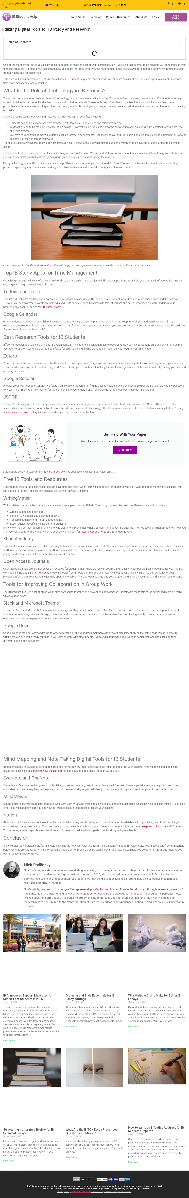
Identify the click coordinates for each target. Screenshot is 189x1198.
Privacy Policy (64, 1191)
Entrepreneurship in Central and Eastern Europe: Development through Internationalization (126, 889)
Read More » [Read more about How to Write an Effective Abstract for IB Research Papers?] (134, 1162)
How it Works (77, 17)
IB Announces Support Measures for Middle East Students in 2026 (28, 997)
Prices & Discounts (118, 17)
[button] (181, 42)
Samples (95, 17)
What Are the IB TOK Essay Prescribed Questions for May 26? (92, 1131)
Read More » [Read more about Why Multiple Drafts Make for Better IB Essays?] (134, 1026)
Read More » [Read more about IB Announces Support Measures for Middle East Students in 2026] (9, 1040)
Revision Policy (112, 1191)
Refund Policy (125, 1191)
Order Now (125, 449)
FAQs (155, 17)
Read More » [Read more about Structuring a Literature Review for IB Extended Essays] (9, 1161)
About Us (141, 17)
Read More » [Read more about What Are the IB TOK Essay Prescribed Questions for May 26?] (71, 1157)
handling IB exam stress (39, 265)
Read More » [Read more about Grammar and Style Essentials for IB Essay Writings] (71, 1026)
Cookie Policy (98, 1191)
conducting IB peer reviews (54, 471)
